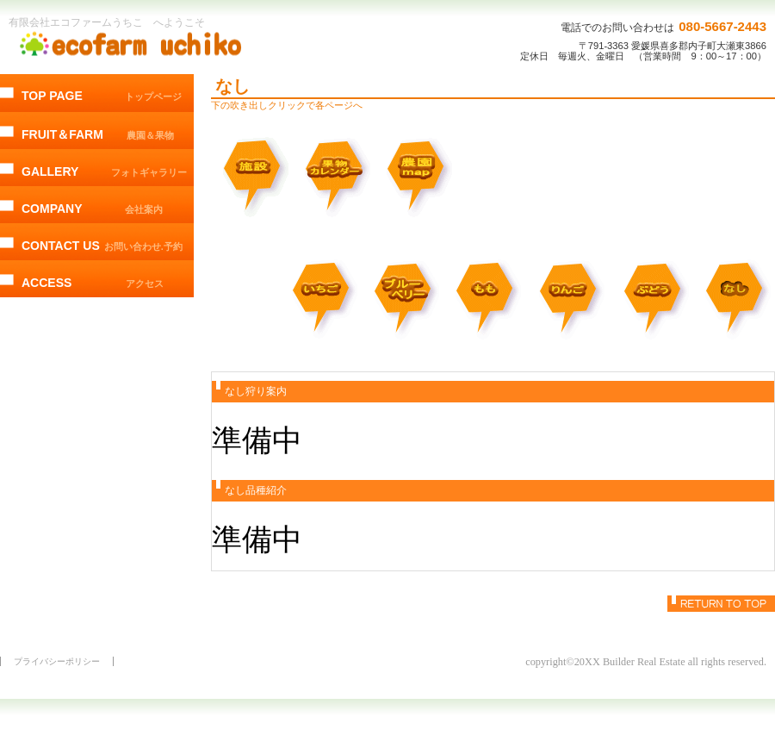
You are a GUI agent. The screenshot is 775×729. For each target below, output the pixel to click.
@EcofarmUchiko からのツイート (97, 379)
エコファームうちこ (133, 44)
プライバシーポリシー (57, 661)
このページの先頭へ (721, 604)
